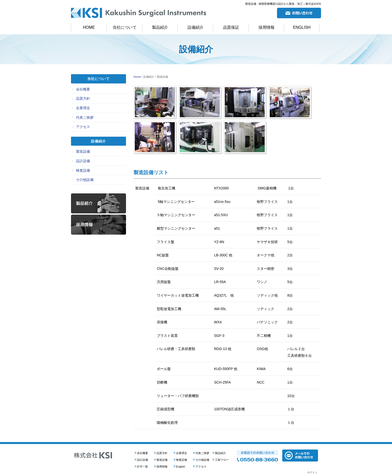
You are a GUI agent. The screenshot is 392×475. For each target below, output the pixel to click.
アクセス (83, 127)
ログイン (312, 472)
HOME (89, 27)
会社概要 (83, 89)
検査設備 (83, 170)
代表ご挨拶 (85, 117)
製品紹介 (160, 27)
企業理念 (83, 108)
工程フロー (222, 459)
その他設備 (85, 180)
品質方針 (83, 98)
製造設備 (83, 151)
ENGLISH (301, 27)
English (180, 466)
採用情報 (266, 27)
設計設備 (83, 161)
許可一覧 (142, 466)
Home (137, 76)
